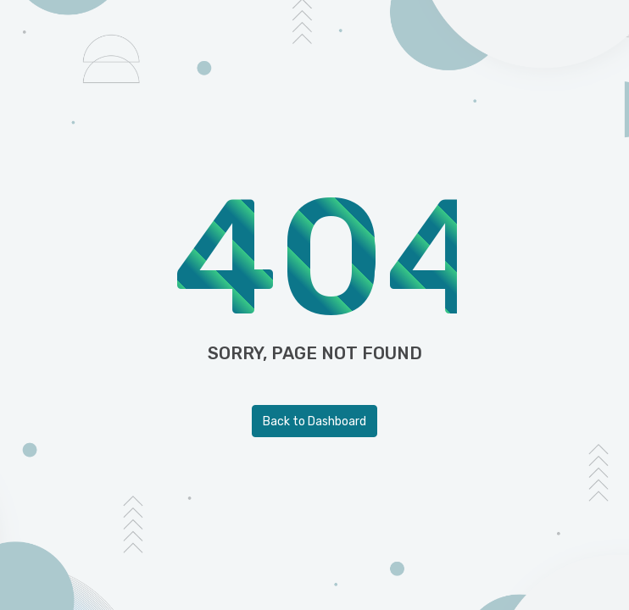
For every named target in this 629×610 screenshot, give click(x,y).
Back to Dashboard (314, 421)
